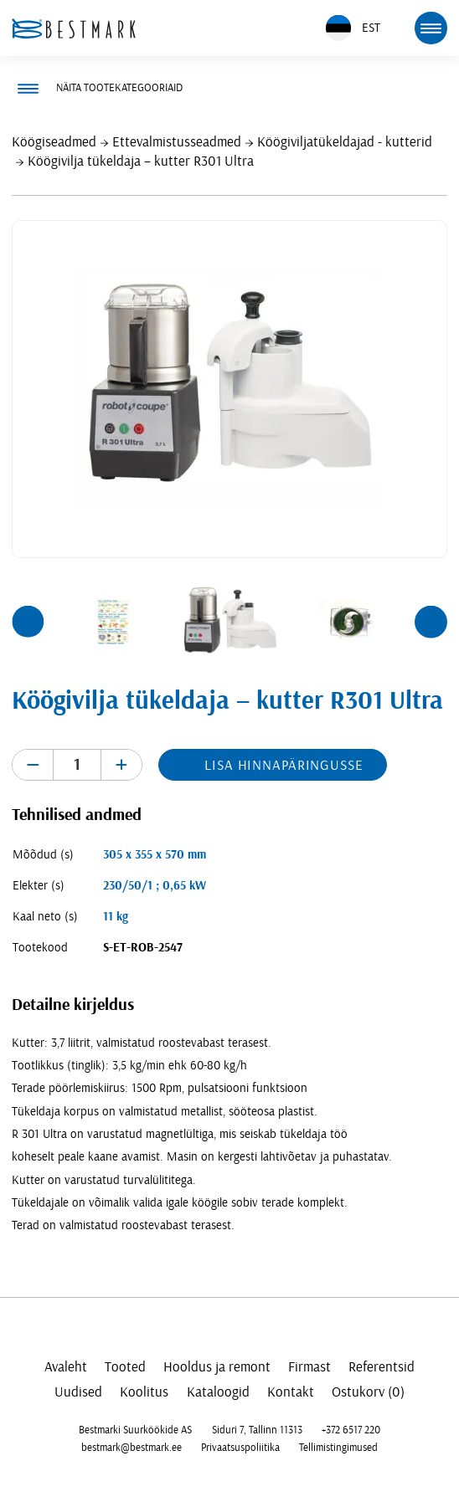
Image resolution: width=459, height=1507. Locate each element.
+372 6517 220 (351, 1430)
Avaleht (65, 1367)
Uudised (78, 1392)
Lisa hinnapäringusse (283, 765)
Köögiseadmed (54, 142)
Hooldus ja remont (217, 1367)
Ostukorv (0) (368, 1392)
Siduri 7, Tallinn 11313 (257, 1430)
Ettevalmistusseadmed (176, 142)
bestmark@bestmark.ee (131, 1447)
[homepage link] (74, 28)
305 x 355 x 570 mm (154, 854)
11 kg (115, 916)
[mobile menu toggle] (430, 28)
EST (353, 28)
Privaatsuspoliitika (240, 1447)
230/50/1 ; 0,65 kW (154, 885)
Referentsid (381, 1367)
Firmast (309, 1367)
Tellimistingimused (338, 1447)
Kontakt (290, 1392)
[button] (28, 622)
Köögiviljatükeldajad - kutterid (344, 142)
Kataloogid (218, 1392)
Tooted (125, 1367)
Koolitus (144, 1392)
